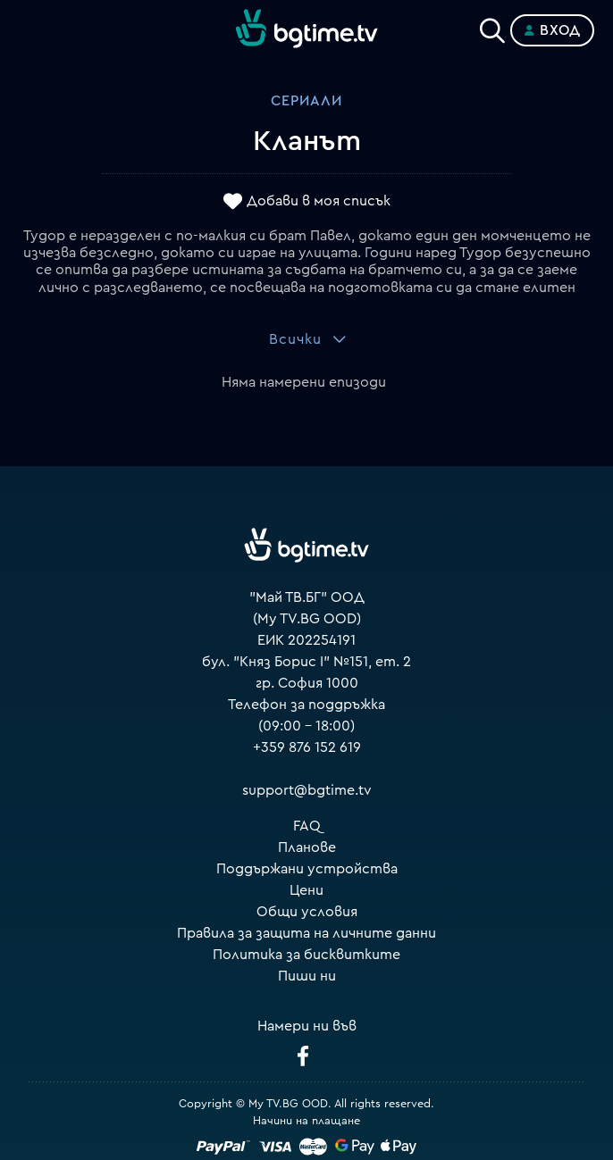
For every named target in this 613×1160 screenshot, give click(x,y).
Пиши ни (307, 976)
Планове (307, 847)
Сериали (306, 101)
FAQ (307, 826)
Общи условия (306, 912)
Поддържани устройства (307, 869)
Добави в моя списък (318, 201)
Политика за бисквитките (306, 954)
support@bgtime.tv (307, 790)
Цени (306, 890)
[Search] (492, 27)
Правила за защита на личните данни (306, 933)
